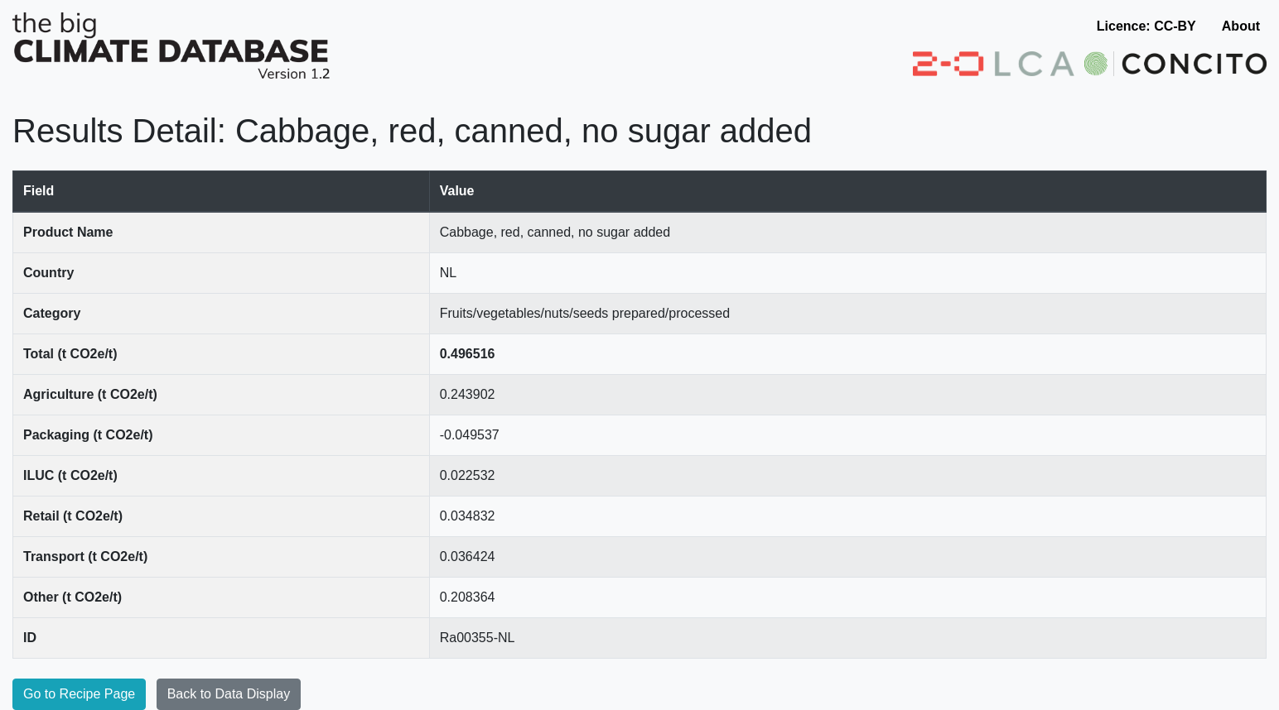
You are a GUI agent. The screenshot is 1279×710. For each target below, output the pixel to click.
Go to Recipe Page (79, 694)
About (1241, 26)
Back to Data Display (229, 694)
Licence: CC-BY (1146, 26)
